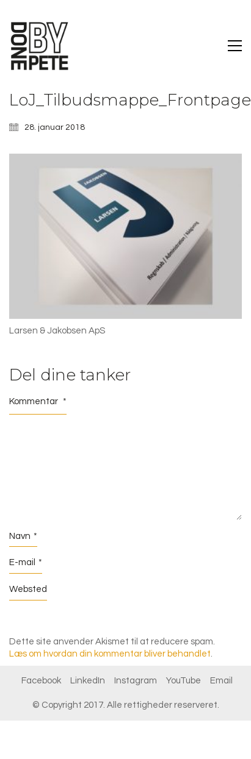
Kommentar (38, 401)
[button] (235, 45)
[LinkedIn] (87, 681)
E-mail (25, 563)
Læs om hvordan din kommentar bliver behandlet (110, 653)
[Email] (221, 681)
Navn (23, 536)
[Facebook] (41, 681)
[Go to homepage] (39, 45)
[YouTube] (183, 681)
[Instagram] (135, 681)
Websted (28, 589)
